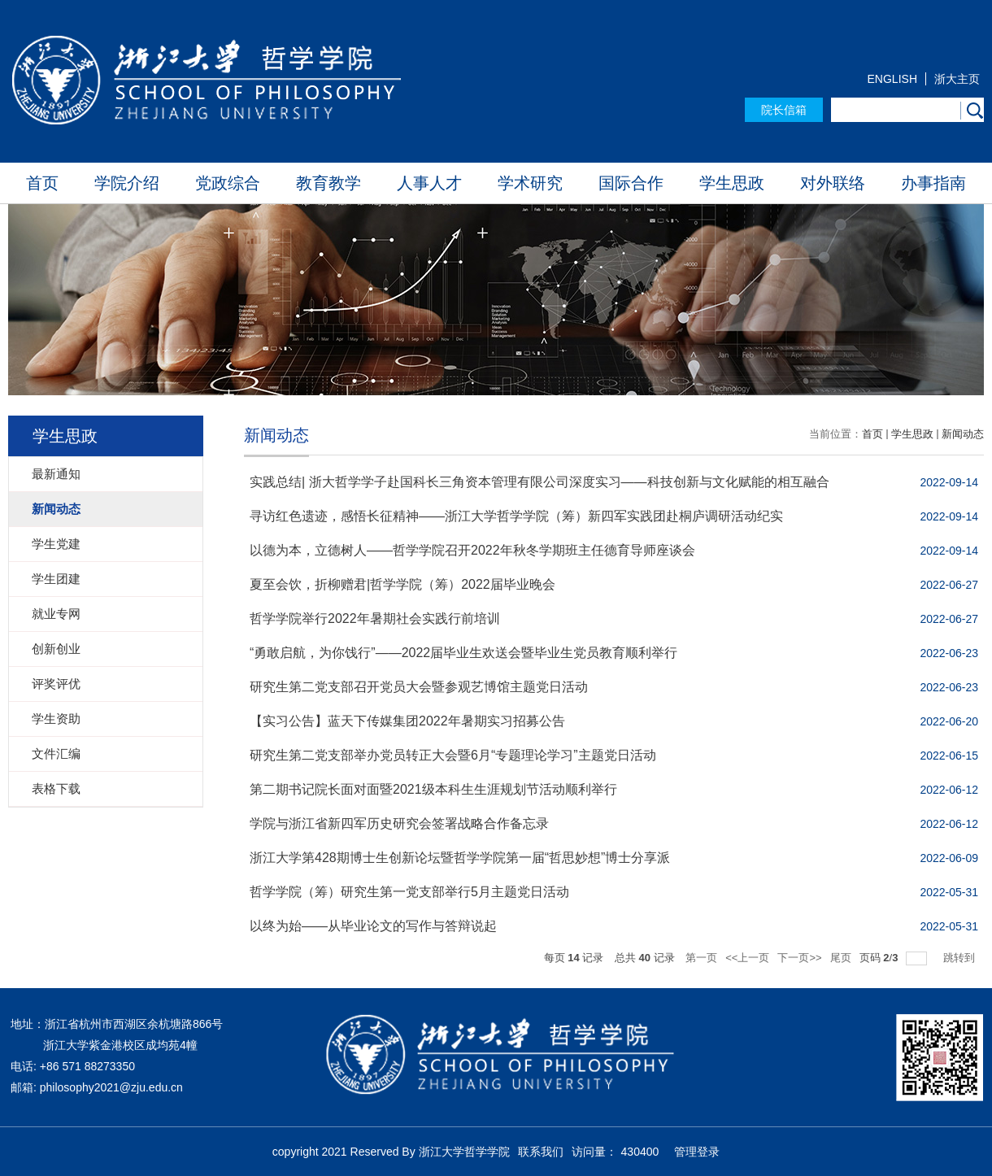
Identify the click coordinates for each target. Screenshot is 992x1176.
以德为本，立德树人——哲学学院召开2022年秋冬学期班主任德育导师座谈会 (472, 550)
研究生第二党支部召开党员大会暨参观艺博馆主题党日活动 (419, 687)
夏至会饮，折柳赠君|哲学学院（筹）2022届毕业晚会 (402, 584)
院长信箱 (784, 109)
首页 (42, 183)
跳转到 (960, 958)
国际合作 (631, 183)
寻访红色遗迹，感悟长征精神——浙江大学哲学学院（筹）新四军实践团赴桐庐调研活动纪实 (516, 516)
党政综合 (227, 183)
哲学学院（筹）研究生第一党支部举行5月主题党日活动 (409, 892)
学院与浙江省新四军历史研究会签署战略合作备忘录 (399, 823)
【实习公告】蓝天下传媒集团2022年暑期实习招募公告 (407, 721)
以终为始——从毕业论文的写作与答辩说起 (373, 926)
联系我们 (540, 1151)
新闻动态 (963, 434)
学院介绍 (126, 183)
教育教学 (328, 183)
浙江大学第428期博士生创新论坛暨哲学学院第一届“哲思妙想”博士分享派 (460, 858)
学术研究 (530, 183)
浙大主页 (957, 78)
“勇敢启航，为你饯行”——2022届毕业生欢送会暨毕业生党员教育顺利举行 (463, 653)
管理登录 (697, 1151)
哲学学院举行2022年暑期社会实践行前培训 (375, 618)
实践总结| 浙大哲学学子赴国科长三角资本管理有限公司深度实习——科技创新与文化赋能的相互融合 (539, 482)
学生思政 (731, 183)
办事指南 (933, 183)
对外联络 (832, 183)
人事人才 (429, 183)
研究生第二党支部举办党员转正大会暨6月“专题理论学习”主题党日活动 (453, 755)
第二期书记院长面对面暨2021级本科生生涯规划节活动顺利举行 (433, 789)
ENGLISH (892, 78)
